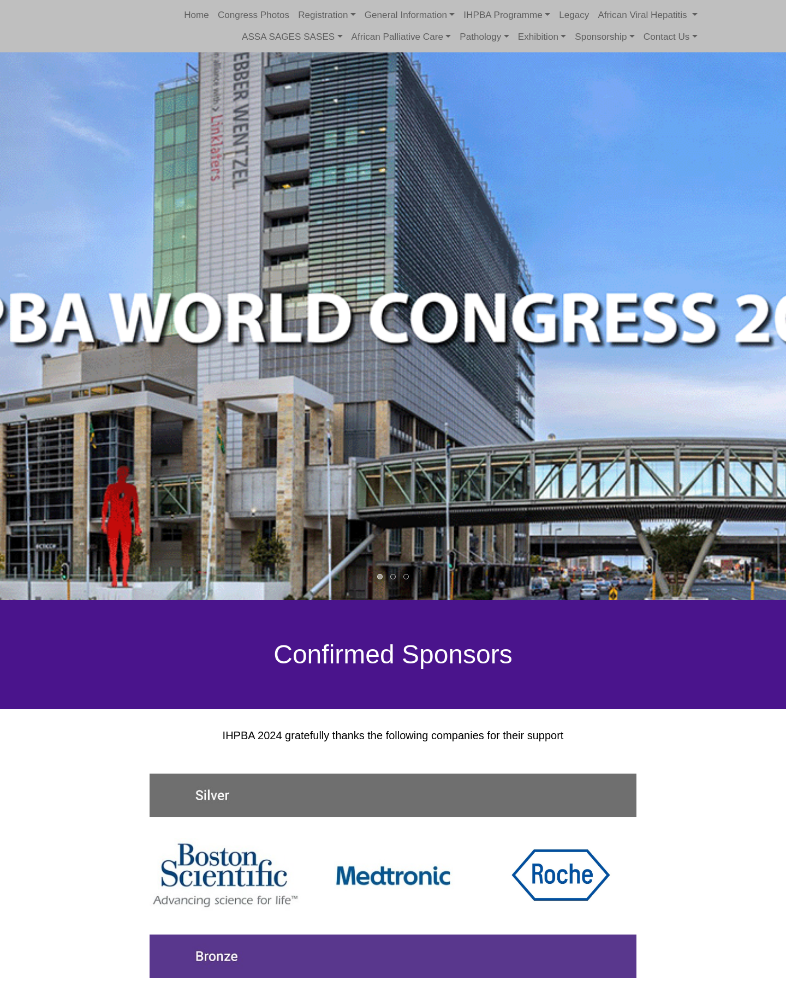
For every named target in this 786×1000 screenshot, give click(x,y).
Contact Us (667, 37)
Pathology (480, 37)
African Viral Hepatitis (643, 15)
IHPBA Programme (503, 15)
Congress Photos (253, 15)
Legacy (574, 15)
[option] (393, 300)
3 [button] (406, 577)
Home (196, 15)
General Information (406, 15)
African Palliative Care (397, 37)
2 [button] (393, 577)
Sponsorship (601, 37)
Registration (323, 15)
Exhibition (538, 37)
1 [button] (380, 577)
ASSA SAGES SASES (288, 37)
